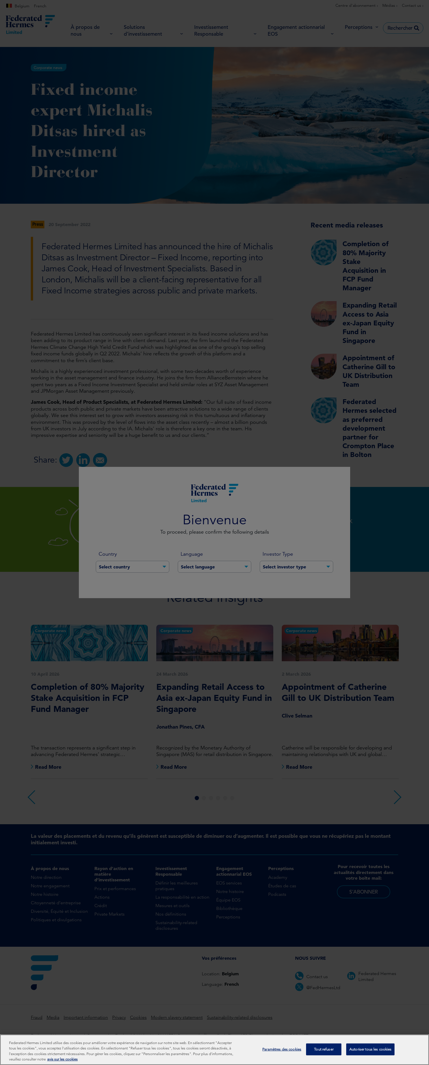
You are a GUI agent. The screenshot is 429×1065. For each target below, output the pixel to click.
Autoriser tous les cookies (370, 1052)
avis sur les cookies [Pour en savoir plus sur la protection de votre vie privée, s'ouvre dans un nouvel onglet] (62, 1062)
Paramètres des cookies (281, 1052)
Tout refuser (323, 1052)
